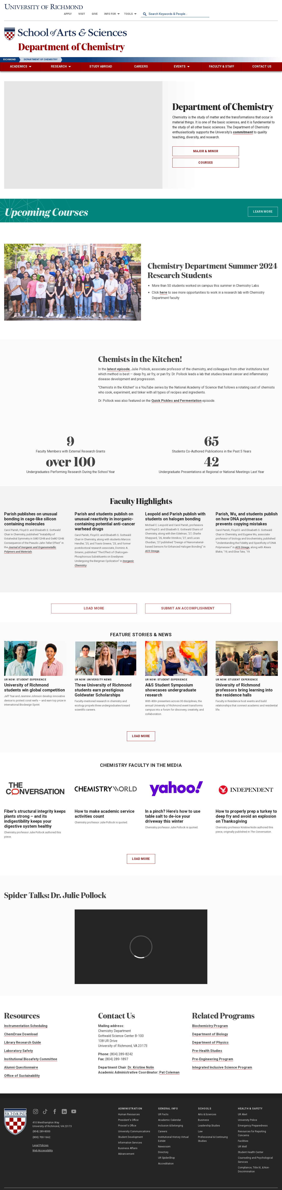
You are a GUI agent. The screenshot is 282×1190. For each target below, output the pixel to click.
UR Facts (163, 1107)
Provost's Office (127, 1119)
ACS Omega (152, 544)
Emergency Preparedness (253, 1119)
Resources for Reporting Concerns (252, 1126)
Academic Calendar (169, 1113)
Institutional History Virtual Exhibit (173, 1132)
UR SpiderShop (166, 1151)
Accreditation (166, 1156)
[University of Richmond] (38, 7)
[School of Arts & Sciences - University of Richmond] (67, 27)
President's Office (128, 1113)
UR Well (242, 1139)
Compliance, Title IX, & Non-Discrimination (253, 1162)
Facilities (243, 1134)
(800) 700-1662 (42, 1130)
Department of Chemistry (73, 39)
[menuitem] (136, 7)
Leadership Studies (209, 1119)
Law (200, 1124)
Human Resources (129, 1107)
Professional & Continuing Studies (213, 1132)
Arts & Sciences (207, 1107)
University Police (247, 1113)
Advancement (126, 1147)
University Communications (134, 1124)
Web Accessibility (43, 1142)
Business (203, 1113)
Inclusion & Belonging (170, 1119)
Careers (162, 1124)
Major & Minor (205, 144)
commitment (243, 125)
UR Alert (242, 1107)
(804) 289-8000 (42, 1124)
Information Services (130, 1135)
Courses (205, 155)
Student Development (130, 1130)
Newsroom (164, 1139)
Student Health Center (250, 1145)
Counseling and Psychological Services (255, 1153)
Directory (163, 1145)
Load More (141, 729)
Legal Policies (41, 1138)
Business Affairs (127, 1141)
